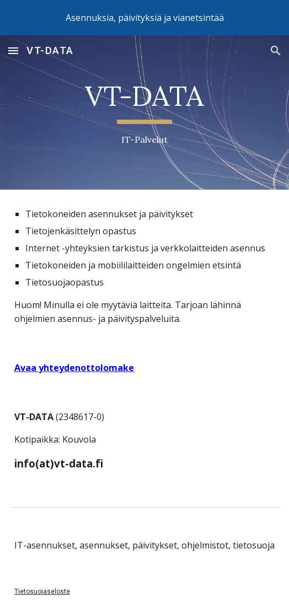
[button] (13, 50)
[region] (144, 17)
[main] (144, 112)
